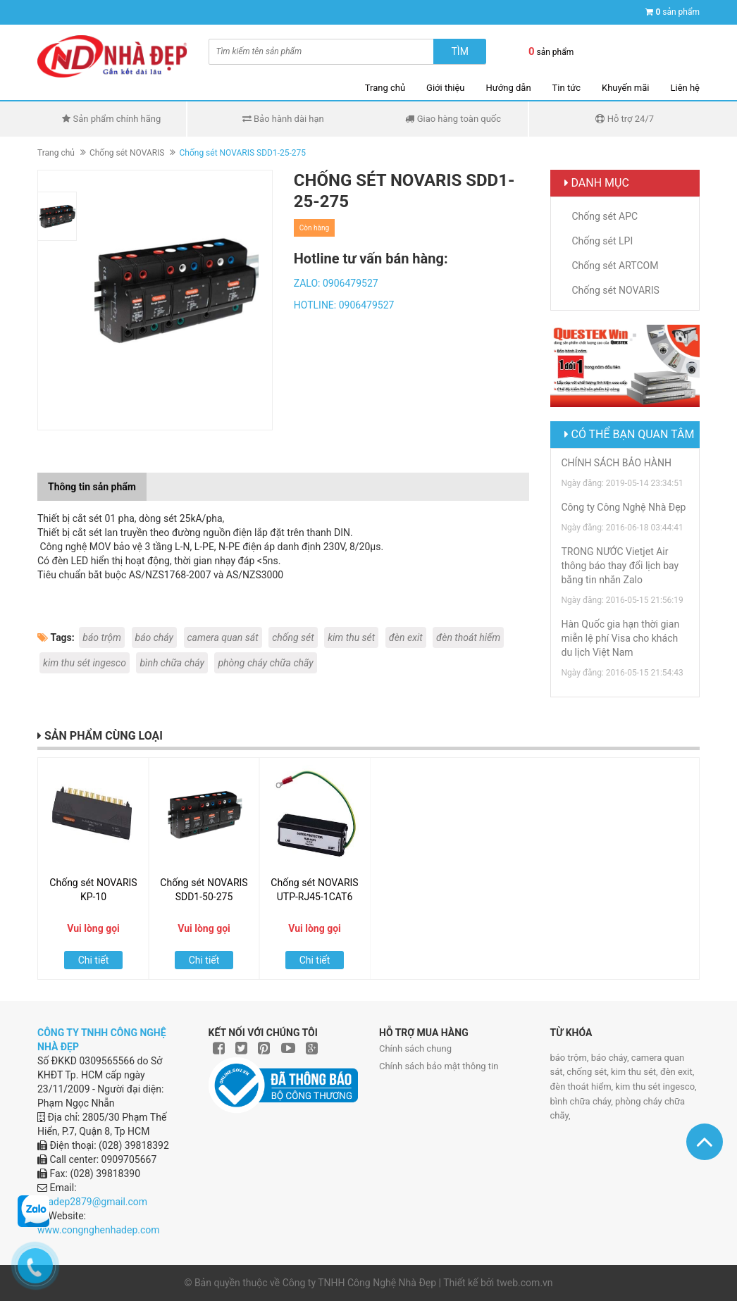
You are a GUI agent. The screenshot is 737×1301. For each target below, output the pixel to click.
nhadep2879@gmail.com (92, 1201)
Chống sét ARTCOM (615, 265)
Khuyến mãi (625, 87)
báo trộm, (570, 1057)
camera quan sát (223, 637)
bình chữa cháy (172, 662)
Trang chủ (385, 87)
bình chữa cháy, (583, 1101)
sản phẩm (677, 12)
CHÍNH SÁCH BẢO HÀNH (616, 462)
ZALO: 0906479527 (336, 283)
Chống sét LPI (602, 241)
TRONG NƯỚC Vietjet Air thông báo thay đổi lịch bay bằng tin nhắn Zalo (620, 565)
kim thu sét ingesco (84, 662)
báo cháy (154, 637)
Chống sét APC (605, 216)
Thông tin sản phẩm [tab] (92, 486)
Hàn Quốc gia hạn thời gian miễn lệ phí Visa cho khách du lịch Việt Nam (621, 638)
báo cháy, (611, 1057)
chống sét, (588, 1071)
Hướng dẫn (508, 87)
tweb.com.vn (525, 1282)
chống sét (293, 637)
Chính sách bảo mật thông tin (438, 1066)
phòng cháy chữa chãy (265, 662)
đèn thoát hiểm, (583, 1086)
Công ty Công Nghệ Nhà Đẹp (624, 507)
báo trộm (101, 637)
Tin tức (566, 87)
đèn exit (406, 637)
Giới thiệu (445, 87)
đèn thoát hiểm (468, 637)
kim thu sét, (635, 1071)
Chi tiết (93, 960)
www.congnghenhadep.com (98, 1229)
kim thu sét (351, 637)
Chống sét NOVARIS (127, 153)
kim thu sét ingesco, (655, 1086)
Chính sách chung (415, 1048)
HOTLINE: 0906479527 (344, 305)
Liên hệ (685, 87)
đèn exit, (677, 1071)
